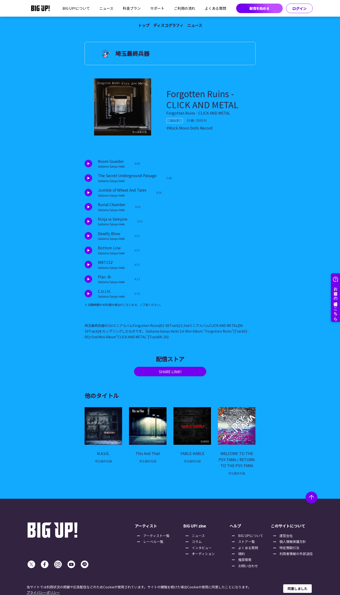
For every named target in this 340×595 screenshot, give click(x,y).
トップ (143, 25)
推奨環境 (244, 559)
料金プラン (132, 8)
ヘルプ (235, 526)
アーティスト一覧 (156, 535)
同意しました (297, 588)
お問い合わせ (248, 565)
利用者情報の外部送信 (296, 553)
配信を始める (259, 8)
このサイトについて (288, 526)
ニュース (106, 8)
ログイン (299, 8)
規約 (241, 553)
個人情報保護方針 (292, 541)
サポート (157, 8)
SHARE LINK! (170, 371)
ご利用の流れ (184, 8)
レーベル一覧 (153, 541)
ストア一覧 (246, 541)
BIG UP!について (76, 8)
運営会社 (286, 535)
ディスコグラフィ (168, 25)
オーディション (203, 553)
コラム (197, 541)
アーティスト (146, 526)
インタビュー (202, 547)
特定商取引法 (289, 547)
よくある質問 (215, 8)
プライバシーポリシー (43, 592)
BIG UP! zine (194, 526)
